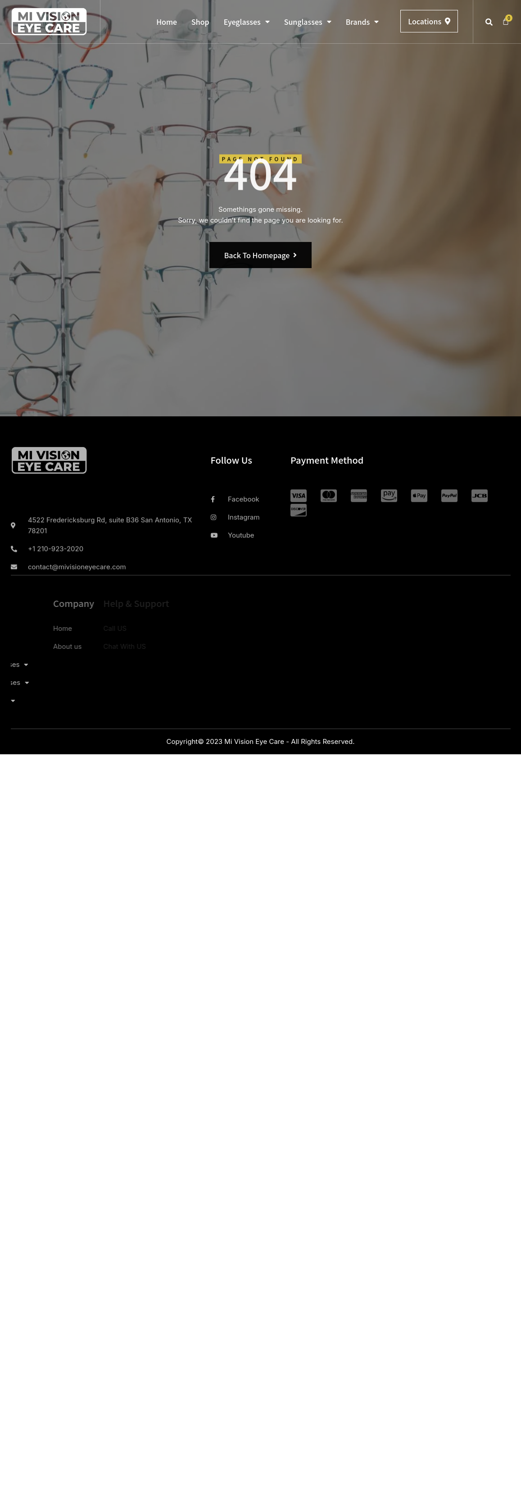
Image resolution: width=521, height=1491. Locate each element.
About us (31, 646)
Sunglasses (307, 21)
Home (166, 21)
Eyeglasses (247, 21)
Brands (362, 21)
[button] (489, 22)
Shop (200, 21)
